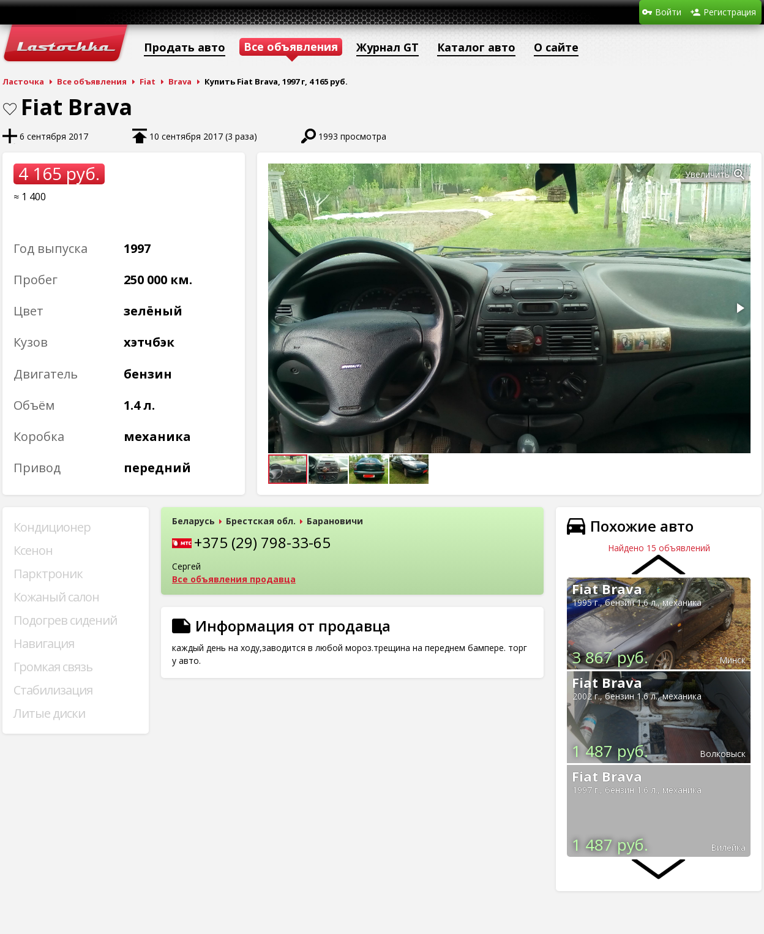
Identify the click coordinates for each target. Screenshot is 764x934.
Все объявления (92, 81)
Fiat (147, 81)
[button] (739, 174)
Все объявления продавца (234, 579)
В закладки (9, 109)
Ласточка (23, 81)
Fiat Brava (607, 588)
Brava (180, 81)
